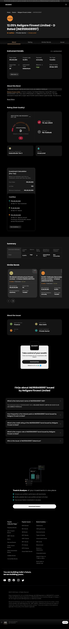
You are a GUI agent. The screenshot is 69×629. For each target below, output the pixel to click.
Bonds (14, 12)
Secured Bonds (11, 542)
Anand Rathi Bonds (27, 551)
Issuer (62, 42)
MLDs (9, 539)
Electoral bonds (40, 531)
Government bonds (41, 538)
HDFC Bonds (25, 538)
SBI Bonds (25, 531)
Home (8, 12)
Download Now (34, 362)
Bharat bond (39, 544)
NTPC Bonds (25, 548)
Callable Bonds (11, 555)
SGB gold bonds (40, 528)
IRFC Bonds (25, 541)
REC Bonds (25, 528)
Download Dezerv (34, 506)
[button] (12, 523)
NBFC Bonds (10, 535)
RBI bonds (39, 541)
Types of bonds (40, 535)
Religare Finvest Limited (24, 12)
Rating (30, 42)
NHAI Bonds (25, 525)
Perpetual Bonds (12, 527)
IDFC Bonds (25, 535)
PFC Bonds (25, 544)
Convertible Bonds (12, 558)
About (14, 42)
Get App (65, 622)
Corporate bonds (41, 553)
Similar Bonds (46, 42)
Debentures (39, 525)
